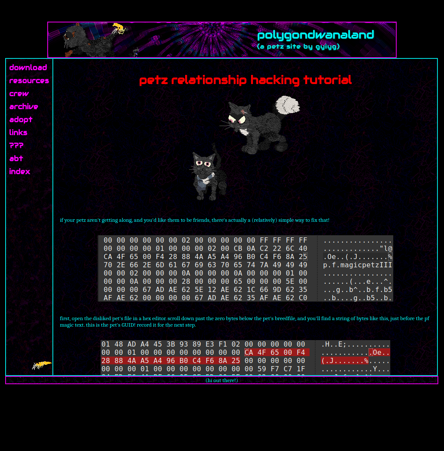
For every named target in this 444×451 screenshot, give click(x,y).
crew (19, 93)
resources (29, 80)
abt (16, 158)
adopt (21, 119)
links (18, 132)
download (28, 67)
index (19, 171)
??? (16, 145)
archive (23, 106)
